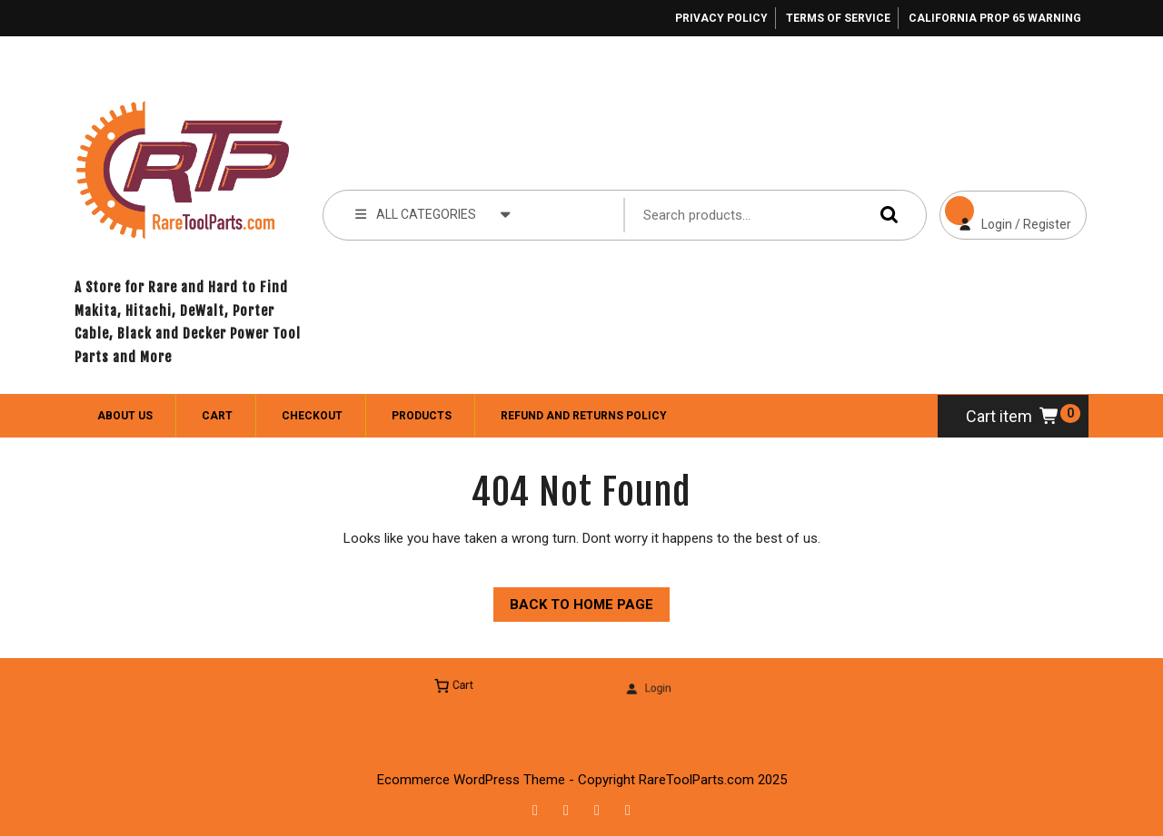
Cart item (1013, 416)
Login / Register (1005, 211)
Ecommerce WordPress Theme (471, 780)
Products (422, 415)
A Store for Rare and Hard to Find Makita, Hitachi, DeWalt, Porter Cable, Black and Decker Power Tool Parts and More (188, 322)
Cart (217, 415)
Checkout (312, 415)
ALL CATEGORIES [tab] (433, 213)
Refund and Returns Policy (584, 415)
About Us (125, 415)
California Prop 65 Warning (995, 18)
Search (885, 214)
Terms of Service (838, 18)
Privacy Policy (721, 18)
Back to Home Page (573, 600)
